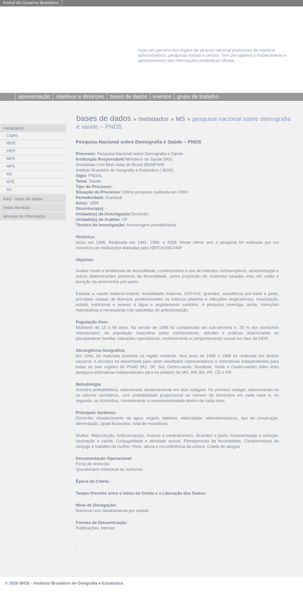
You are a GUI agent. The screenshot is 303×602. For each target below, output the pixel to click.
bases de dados (103, 118)
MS (180, 118)
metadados (153, 118)
